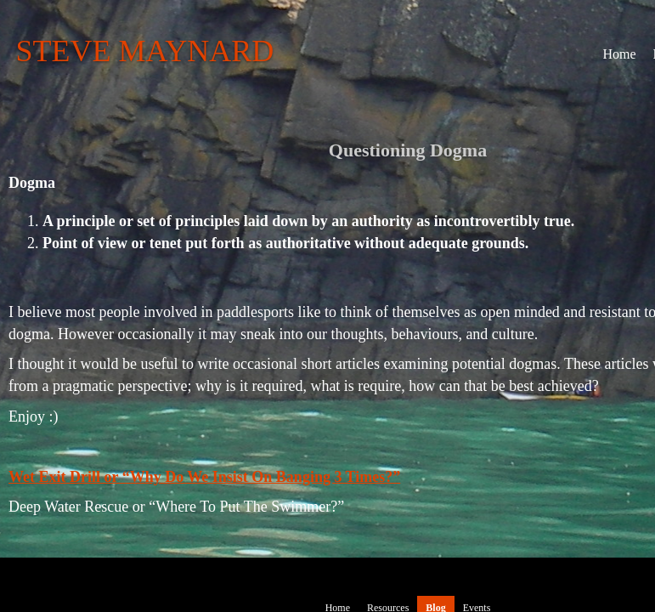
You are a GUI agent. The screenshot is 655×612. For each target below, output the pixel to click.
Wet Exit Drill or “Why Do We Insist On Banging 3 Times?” (204, 476)
